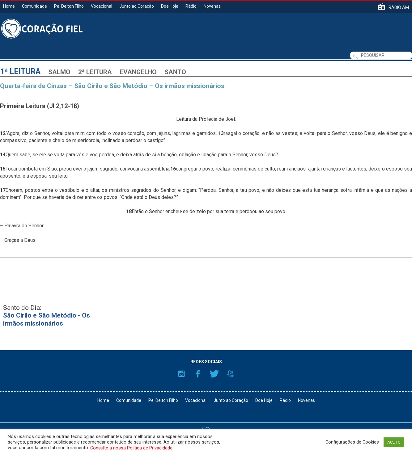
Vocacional (101, 6)
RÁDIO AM (399, 7)
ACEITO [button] (394, 442)
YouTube (230, 373)
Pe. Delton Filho (69, 6)
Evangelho (138, 72)
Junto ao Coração (136, 6)
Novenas (212, 6)
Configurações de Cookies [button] (352, 442)
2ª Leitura (95, 72)
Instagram (181, 373)
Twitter (214, 373)
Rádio (191, 6)
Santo (175, 72)
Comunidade (34, 6)
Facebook (197, 373)
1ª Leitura (20, 71)
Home (9, 6)
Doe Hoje (169, 6)
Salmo (59, 72)
